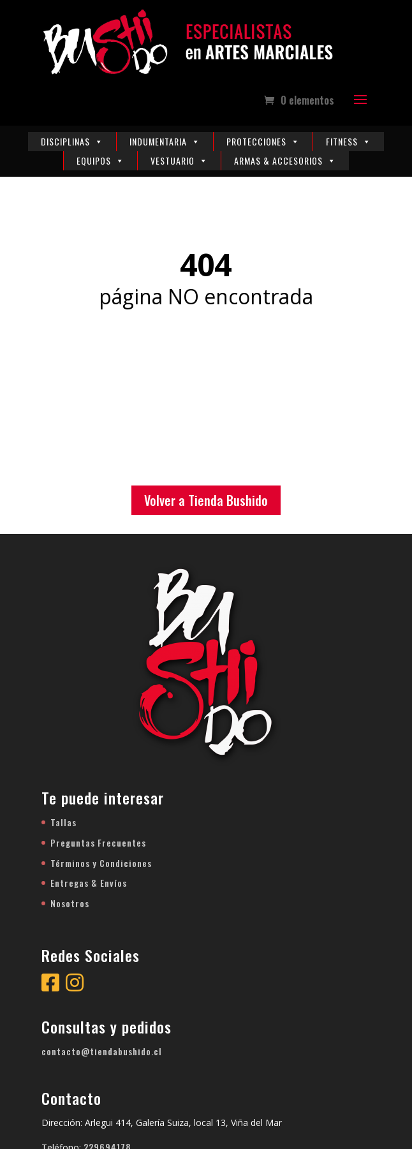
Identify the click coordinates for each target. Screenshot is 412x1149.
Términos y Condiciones (101, 863)
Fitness (348, 141)
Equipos (100, 160)
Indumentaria (164, 141)
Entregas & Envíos (88, 882)
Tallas (63, 822)
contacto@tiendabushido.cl (101, 1051)
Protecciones (263, 141)
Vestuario (179, 160)
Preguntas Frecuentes (98, 842)
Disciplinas (72, 141)
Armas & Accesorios (285, 160)
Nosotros (69, 903)
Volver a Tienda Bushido (206, 500)
